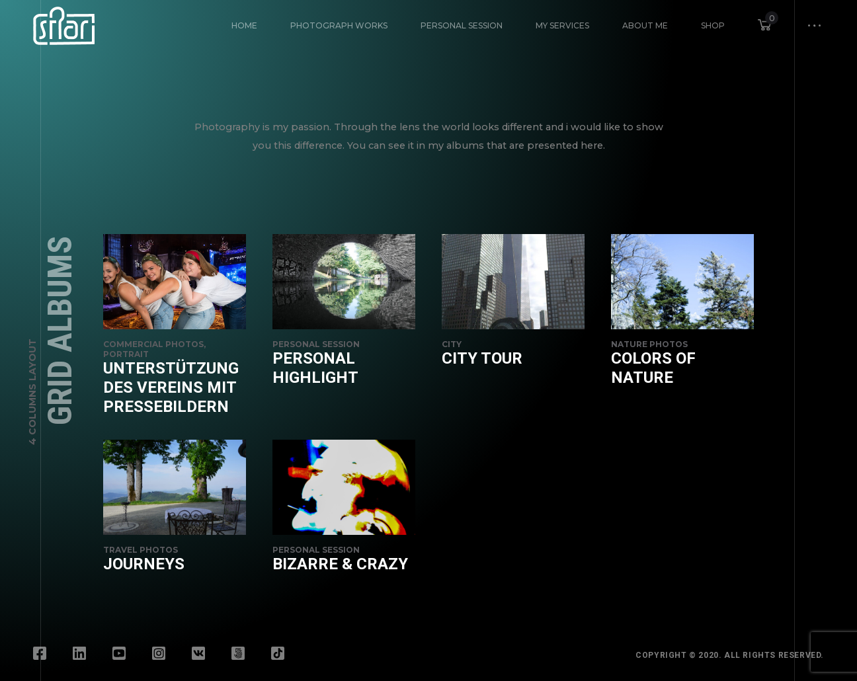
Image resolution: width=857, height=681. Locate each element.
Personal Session (462, 25)
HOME (244, 25)
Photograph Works (339, 25)
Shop (713, 25)
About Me (645, 25)
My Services (562, 25)
